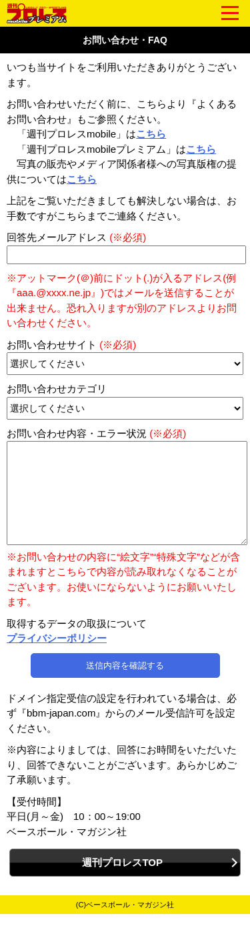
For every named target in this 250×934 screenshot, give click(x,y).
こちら (151, 133)
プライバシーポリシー (57, 658)
